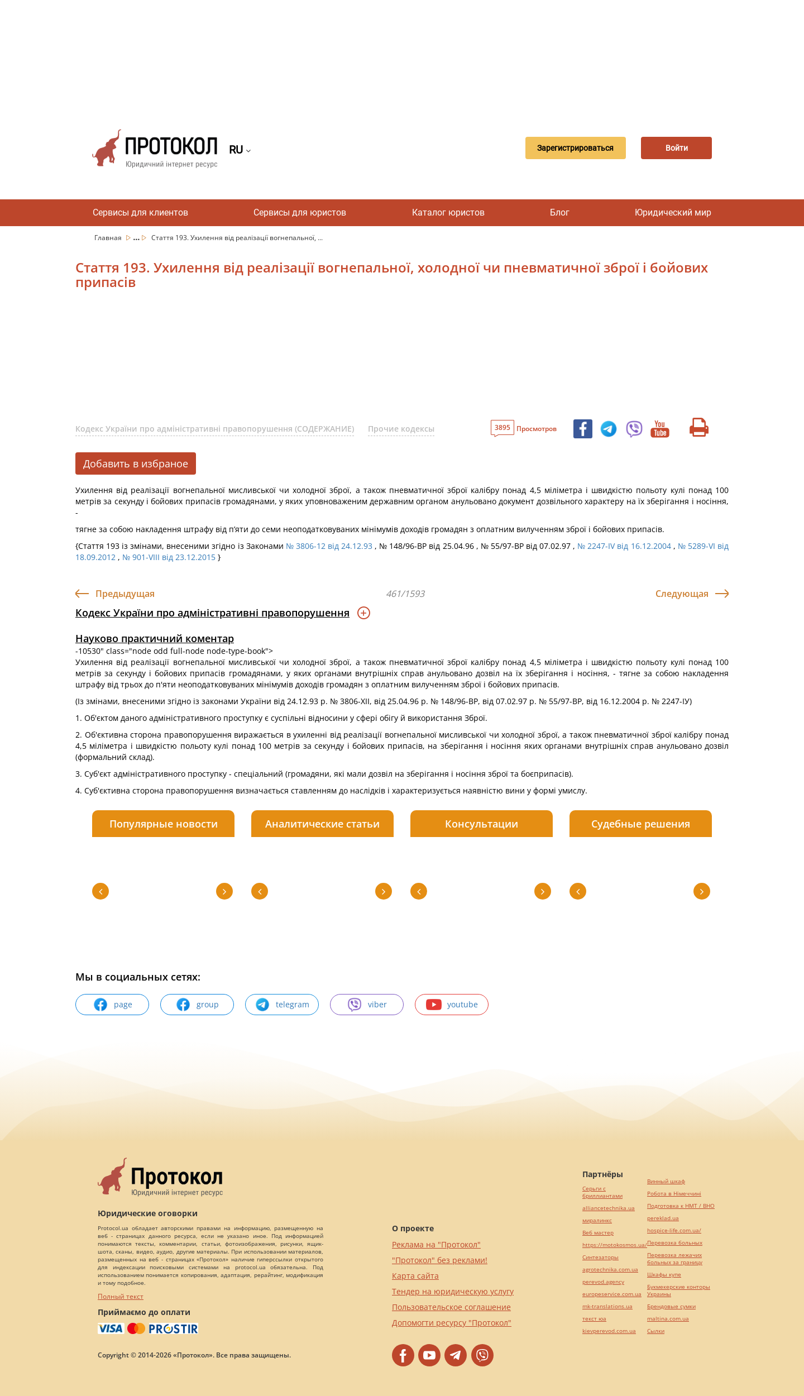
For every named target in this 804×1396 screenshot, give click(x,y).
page (112, 1004)
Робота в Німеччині (674, 1193)
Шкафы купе (664, 1274)
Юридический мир (673, 212)
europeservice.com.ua (612, 1294)
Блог (560, 212)
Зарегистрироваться (566, 148)
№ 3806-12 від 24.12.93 (329, 546)
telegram (282, 1004)
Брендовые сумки (671, 1306)
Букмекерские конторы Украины (678, 1290)
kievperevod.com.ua (609, 1331)
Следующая (682, 593)
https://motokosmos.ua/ (614, 1245)
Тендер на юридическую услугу (453, 1291)
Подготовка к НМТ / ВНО (681, 1205)
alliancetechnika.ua (608, 1208)
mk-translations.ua (607, 1306)
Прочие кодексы (401, 428)
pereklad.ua (663, 1218)
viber (367, 1004)
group (197, 1004)
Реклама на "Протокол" (436, 1244)
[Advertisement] (402, 56)
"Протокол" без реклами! (439, 1260)
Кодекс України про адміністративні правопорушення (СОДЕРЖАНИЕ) (214, 428)
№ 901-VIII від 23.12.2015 (169, 557)
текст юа (594, 1318)
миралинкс (597, 1220)
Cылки (655, 1331)
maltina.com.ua (668, 1318)
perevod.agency (603, 1281)
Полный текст (120, 1296)
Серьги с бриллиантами (602, 1192)
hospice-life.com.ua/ (674, 1230)
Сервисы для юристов (299, 212)
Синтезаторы (600, 1257)
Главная (108, 237)
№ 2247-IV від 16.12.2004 (624, 546)
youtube (452, 1004)
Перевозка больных (674, 1242)
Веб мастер (598, 1232)
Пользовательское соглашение (451, 1307)
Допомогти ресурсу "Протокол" (451, 1322)
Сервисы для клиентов (140, 212)
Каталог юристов (448, 212)
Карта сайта (415, 1275)
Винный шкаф (666, 1181)
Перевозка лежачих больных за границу (674, 1258)
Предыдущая (125, 593)
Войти (673, 148)
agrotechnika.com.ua (610, 1269)
